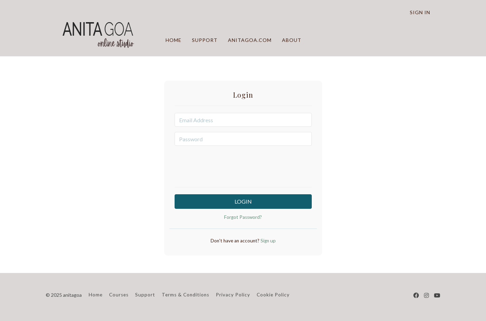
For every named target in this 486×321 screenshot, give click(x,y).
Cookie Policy (273, 294)
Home (96, 294)
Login (243, 201)
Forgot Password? (243, 217)
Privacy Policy (233, 294)
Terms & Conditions (185, 294)
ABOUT (291, 40)
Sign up (267, 240)
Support (145, 294)
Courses (119, 294)
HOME (173, 40)
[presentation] (243, 164)
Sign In (420, 12)
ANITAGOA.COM (249, 40)
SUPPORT (204, 40)
